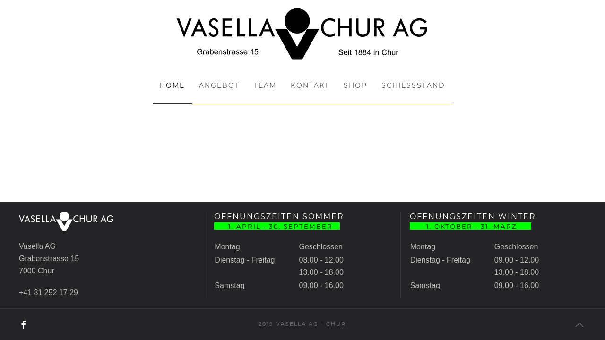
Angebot (219, 85)
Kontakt (310, 85)
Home (172, 85)
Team (265, 85)
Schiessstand (413, 85)
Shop (355, 85)
